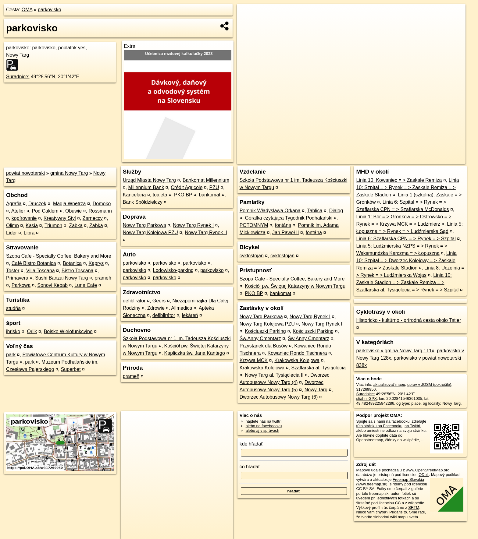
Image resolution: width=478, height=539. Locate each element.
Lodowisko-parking (173, 270)
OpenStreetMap (361, 159)
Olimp (12, 225)
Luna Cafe (85, 285)
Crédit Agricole (186, 187)
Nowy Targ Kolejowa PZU (150, 232)
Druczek (37, 203)
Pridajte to (398, 512)
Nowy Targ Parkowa (144, 225)
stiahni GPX (366, 398)
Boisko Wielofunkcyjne (68, 331)
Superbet (71, 369)
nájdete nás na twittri (263, 421)
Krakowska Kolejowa (296, 360)
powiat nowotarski (25, 173)
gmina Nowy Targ (69, 173)
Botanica (72, 263)
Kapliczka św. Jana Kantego (194, 353)
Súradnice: (18, 76)
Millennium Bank (146, 187)
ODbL (424, 474)
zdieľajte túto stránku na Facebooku (391, 423)
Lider (11, 232)
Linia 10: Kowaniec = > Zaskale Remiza (399, 180)
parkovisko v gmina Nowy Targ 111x (395, 350)
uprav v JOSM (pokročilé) (429, 384)
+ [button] (247, 14)
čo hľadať (250, 466)
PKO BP (183, 194)
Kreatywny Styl (60, 218)
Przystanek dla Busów (263, 345)
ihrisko (13, 331)
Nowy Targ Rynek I (193, 225)
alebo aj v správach (262, 430)
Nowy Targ (316, 389)
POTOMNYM (254, 225)
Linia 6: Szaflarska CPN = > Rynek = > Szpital (405, 238)
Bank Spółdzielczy (142, 202)
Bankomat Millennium (206, 180)
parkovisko (49, 9)
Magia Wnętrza (69, 203)
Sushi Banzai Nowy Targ (61, 277)
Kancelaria (134, 194)
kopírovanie (24, 218)
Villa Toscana (40, 270)
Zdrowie (156, 308)
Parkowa (21, 285)
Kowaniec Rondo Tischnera (297, 353)
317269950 (366, 389)
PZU (214, 187)
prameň (103, 277)
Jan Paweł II (285, 232)
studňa (13, 308)
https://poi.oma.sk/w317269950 (438, 159)
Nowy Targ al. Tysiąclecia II (274, 375)
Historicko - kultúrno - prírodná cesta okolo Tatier (408, 320)
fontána (283, 225)
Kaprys (96, 263)
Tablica (315, 210)
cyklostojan (252, 255)
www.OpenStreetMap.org (427, 470)
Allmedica (181, 308)
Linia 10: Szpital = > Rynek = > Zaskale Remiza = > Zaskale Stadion (407, 187)
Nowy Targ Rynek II (206, 232)
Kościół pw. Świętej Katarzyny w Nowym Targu (295, 286)
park (11, 354)
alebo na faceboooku (264, 426)
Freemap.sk (393, 159)
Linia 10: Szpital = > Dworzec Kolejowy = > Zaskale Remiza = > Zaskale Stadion (406, 260)
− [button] (247, 23)
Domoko (102, 203)
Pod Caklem (45, 210)
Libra (29, 232)
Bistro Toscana (78, 270)
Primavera (17, 277)
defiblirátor (134, 300)
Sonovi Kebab (52, 285)
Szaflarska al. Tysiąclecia (318, 367)
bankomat (209, 194)
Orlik (32, 331)
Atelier (18, 210)
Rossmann (100, 210)
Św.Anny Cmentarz (260, 338)
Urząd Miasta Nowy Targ (149, 180)
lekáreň (190, 315)
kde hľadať (251, 443)
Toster (13, 270)
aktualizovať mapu (389, 384)
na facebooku (398, 421)
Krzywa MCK (254, 360)
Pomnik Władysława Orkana (270, 210)
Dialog (336, 210)
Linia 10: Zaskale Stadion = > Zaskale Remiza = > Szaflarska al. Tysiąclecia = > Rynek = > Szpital (407, 282)
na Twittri (412, 426)
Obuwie (73, 210)
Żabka (75, 225)
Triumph (53, 225)
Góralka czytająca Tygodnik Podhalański (288, 217)
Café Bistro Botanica (34, 263)
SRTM (413, 507)
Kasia (32, 225)
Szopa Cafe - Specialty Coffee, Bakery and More (58, 256)
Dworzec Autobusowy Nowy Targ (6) (279, 397)
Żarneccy (93, 218)
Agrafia (14, 203)
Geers (159, 300)
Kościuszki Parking (265, 331)
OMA (27, 9)
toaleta (160, 194)
